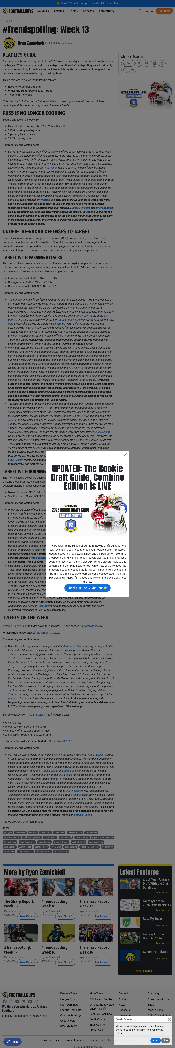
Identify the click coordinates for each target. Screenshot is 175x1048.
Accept (155, 1040)
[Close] (169, 1019)
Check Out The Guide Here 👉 (87, 588)
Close (166, 1040)
